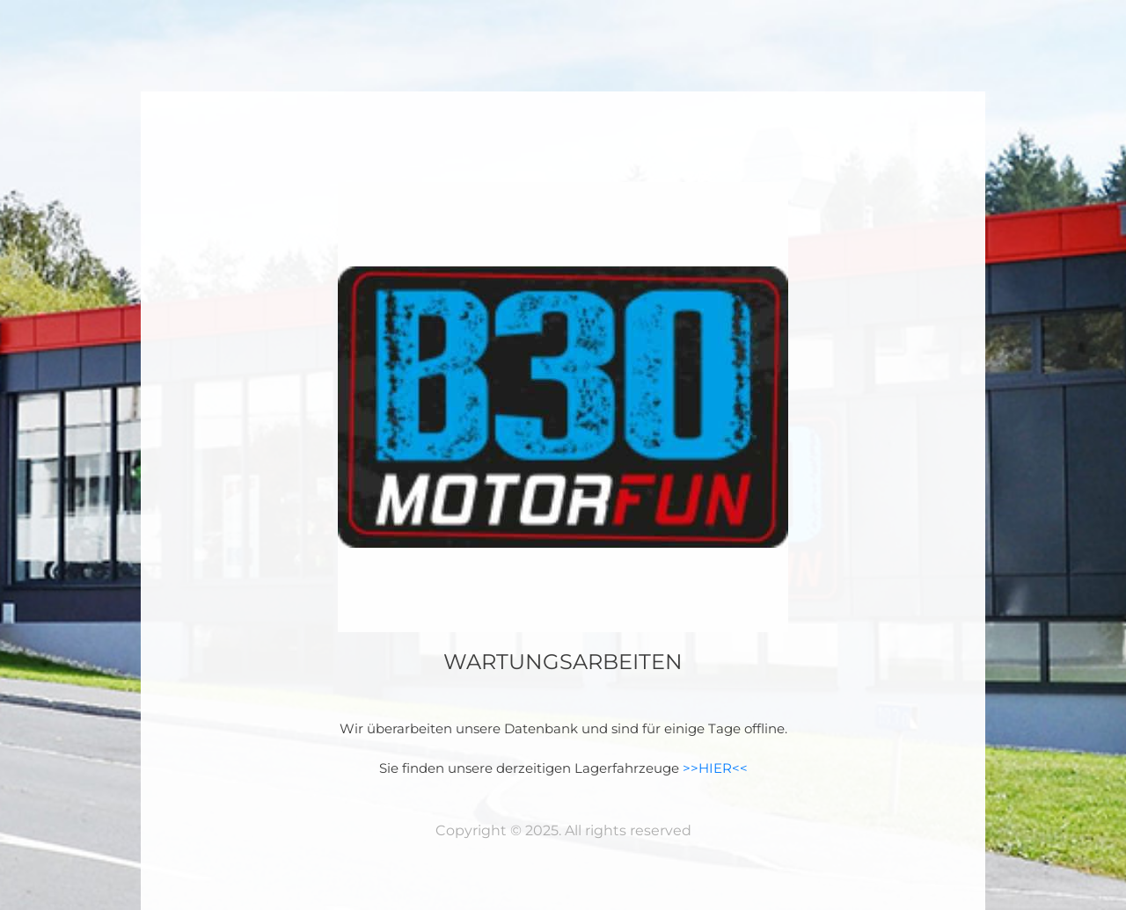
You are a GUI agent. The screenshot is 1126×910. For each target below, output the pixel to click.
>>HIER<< (715, 768)
